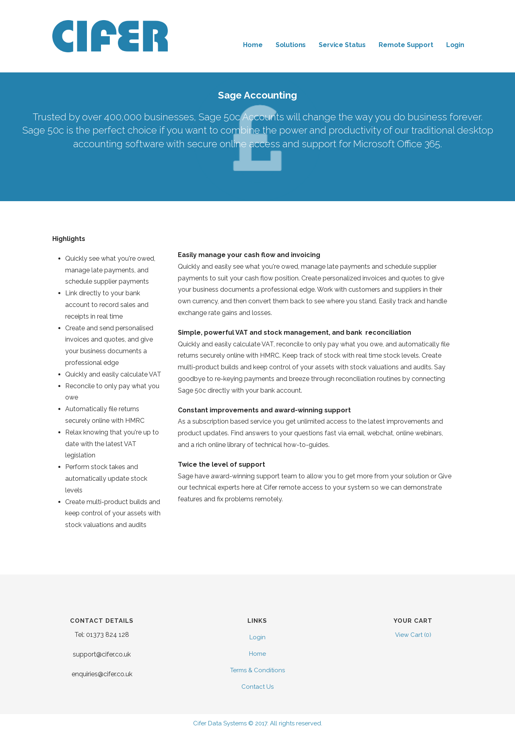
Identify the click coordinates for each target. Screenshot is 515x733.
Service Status (342, 45)
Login (455, 45)
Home (252, 45)
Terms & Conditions (257, 670)
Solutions (291, 45)
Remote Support (406, 45)
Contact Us (257, 686)
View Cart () (413, 634)
